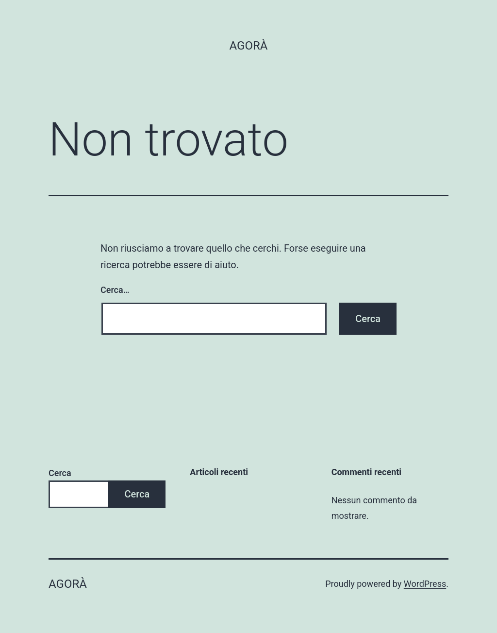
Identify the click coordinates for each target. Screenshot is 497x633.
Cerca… (114, 290)
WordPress (425, 584)
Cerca (60, 473)
